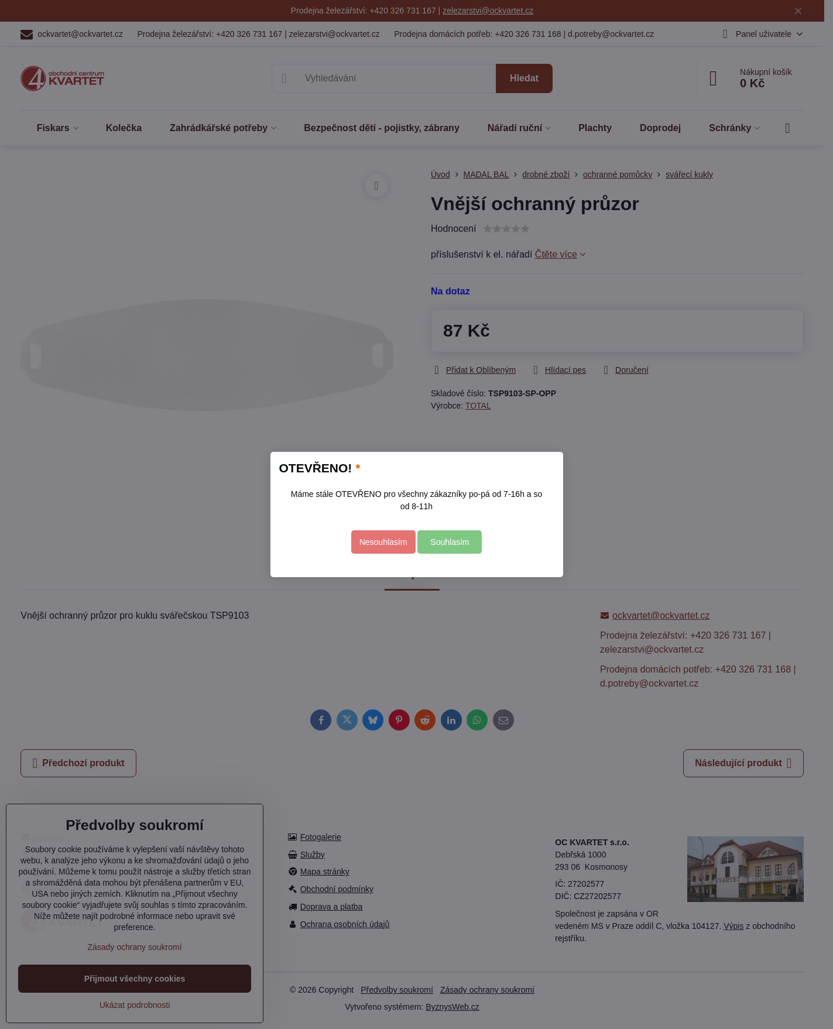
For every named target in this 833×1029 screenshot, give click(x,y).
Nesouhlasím (383, 542)
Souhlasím (449, 542)
